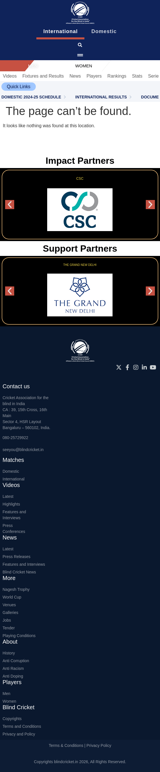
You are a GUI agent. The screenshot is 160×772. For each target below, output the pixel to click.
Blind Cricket (18, 707)
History (9, 653)
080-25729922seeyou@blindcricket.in (23, 443)
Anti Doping (13, 676)
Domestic (11, 471)
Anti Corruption (16, 660)
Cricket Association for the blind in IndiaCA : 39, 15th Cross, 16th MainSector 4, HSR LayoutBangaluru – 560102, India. (26, 412)
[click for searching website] (80, 44)
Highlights (11, 504)
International (13, 479)
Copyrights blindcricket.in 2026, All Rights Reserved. (80, 761)
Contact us (16, 386)
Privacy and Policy (19, 734)
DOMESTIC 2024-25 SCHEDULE (31, 97)
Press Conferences (14, 528)
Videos (10, 76)
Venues (9, 605)
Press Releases (16, 556)
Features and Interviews (14, 515)
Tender (9, 628)
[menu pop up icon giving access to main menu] (80, 55)
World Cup (12, 597)
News (75, 76)
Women (9, 701)
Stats (137, 76)
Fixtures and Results (43, 76)
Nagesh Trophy (16, 589)
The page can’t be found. (69, 111)
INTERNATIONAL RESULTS (101, 97)
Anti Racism (13, 668)
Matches (13, 460)
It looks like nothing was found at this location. (49, 125)
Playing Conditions (19, 635)
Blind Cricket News (19, 572)
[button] (18, 86)
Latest (8, 496)
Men (6, 693)
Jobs (7, 620)
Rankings (116, 76)
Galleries (10, 612)
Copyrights (12, 718)
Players (94, 76)
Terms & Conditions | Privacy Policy (80, 745)
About (10, 641)
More (9, 578)
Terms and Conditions (22, 726)
